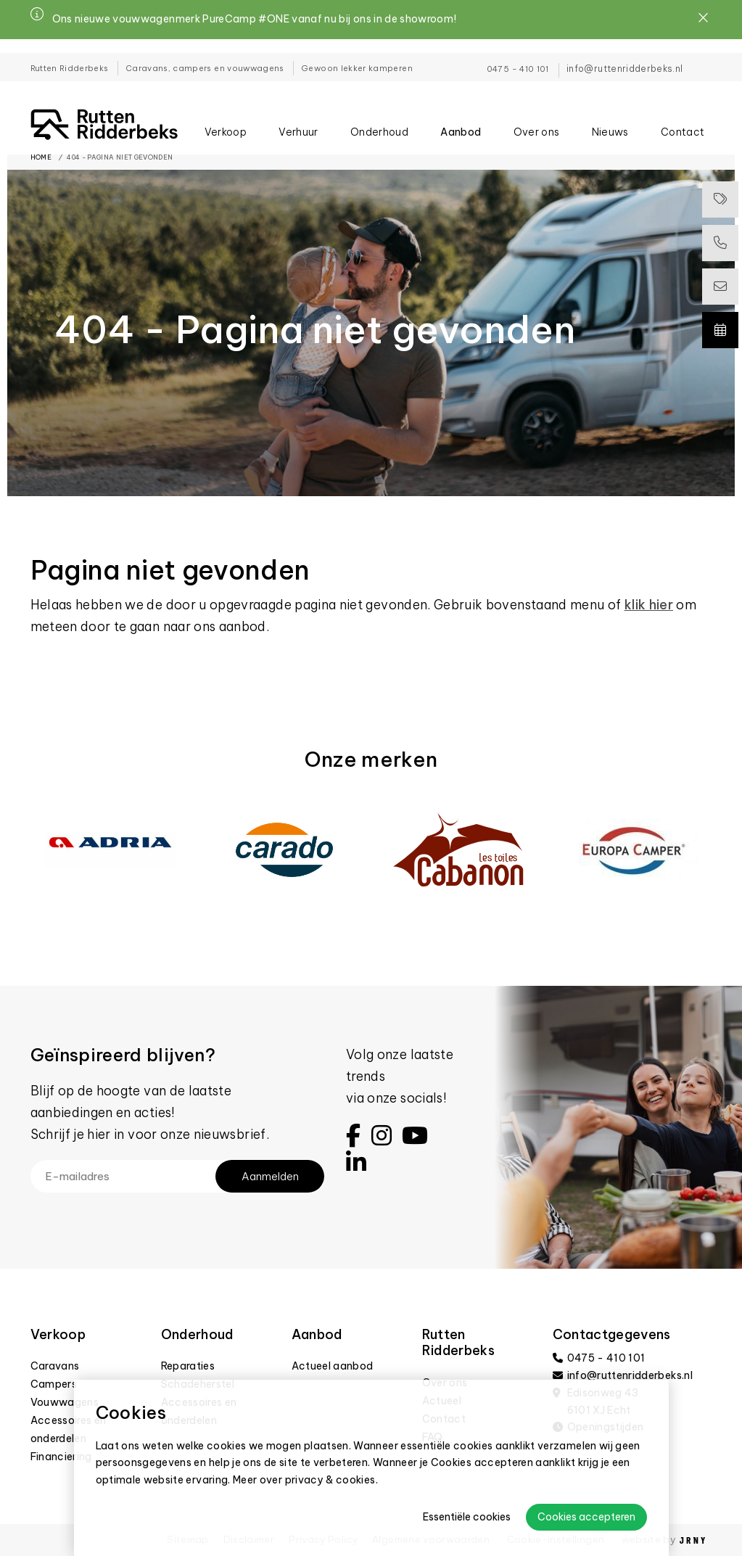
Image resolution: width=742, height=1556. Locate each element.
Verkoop (226, 121)
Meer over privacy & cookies (304, 1479)
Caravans (55, 1365)
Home (40, 157)
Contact (682, 121)
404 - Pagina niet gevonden (120, 157)
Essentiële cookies (467, 1516)
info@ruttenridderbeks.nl (624, 54)
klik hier (648, 604)
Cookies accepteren (586, 1516)
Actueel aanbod (333, 1365)
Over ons (537, 121)
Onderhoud (379, 121)
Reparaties (188, 1365)
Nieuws (610, 121)
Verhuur (298, 121)
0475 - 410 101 (518, 55)
